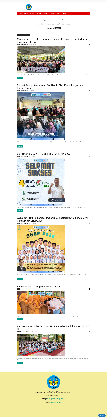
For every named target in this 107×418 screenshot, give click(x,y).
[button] (88, 13)
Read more (20, 77)
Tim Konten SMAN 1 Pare (25, 44)
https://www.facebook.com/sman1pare (56, 398)
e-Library (39, 13)
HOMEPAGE (58, 28)
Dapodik (45, 13)
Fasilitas (52, 13)
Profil (58, 13)
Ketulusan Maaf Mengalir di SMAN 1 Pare (38, 286)
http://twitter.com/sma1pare (55, 399)
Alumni (64, 13)
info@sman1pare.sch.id (56, 402)
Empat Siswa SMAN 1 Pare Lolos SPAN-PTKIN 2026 (43, 153)
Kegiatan (19, 331)
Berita (18, 44)
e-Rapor (26, 13)
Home (20, 13)
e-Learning (32, 13)
